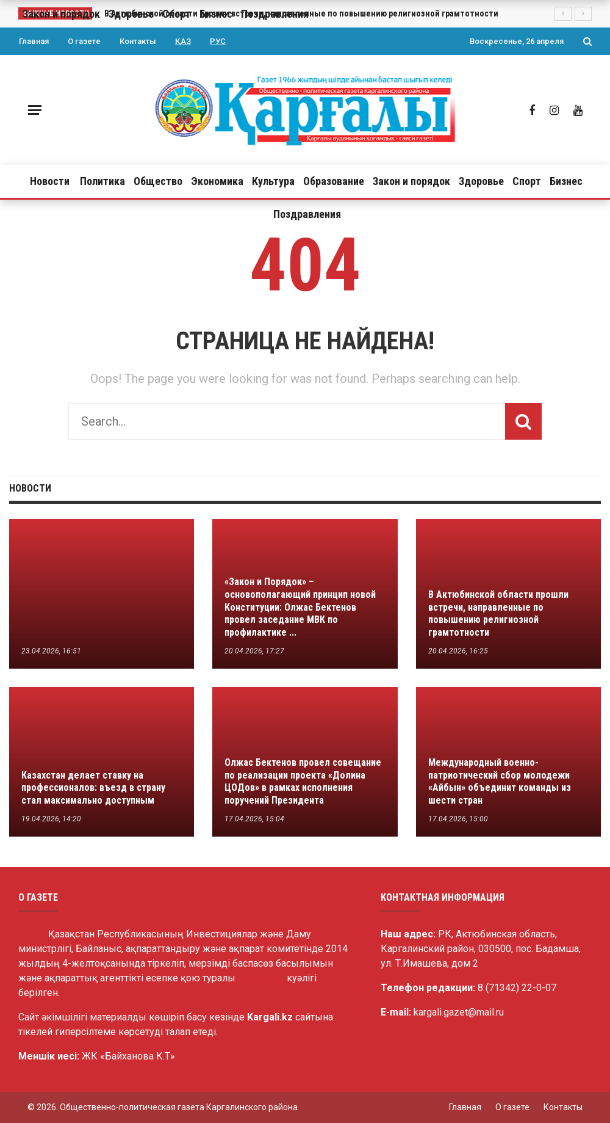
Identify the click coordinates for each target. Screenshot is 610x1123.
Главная (34, 41)
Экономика (217, 181)
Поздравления (307, 214)
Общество (158, 181)
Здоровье (481, 181)
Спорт (526, 181)
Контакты (138, 41)
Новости (50, 181)
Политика (102, 181)
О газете (84, 41)
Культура (273, 181)
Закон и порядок (411, 181)
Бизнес (566, 181)
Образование (333, 181)
